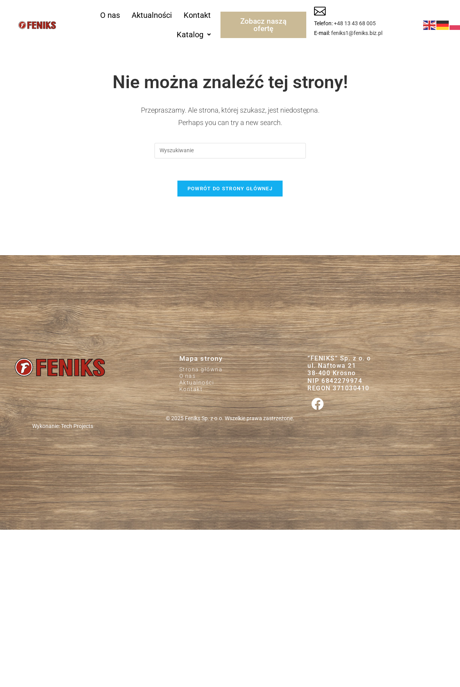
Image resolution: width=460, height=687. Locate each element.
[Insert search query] (230, 150)
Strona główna (201, 371)
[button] (194, 34)
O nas (110, 15)
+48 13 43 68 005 (355, 23)
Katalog (194, 34)
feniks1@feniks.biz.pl (356, 33)
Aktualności (152, 15)
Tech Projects (77, 428)
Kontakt (197, 15)
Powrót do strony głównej (230, 190)
